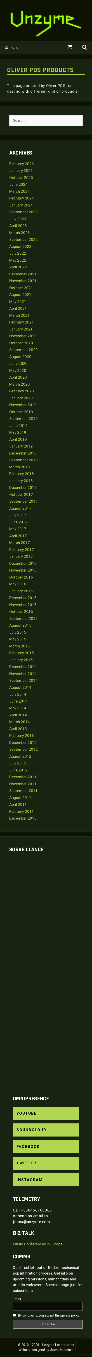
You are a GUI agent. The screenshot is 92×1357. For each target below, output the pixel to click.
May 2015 (17, 639)
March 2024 (19, 191)
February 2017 (21, 549)
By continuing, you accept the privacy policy (46, 1315)
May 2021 (17, 301)
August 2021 (20, 294)
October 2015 (21, 611)
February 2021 (21, 322)
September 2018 (23, 460)
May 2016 (17, 584)
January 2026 (21, 170)
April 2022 (18, 267)
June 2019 (18, 425)
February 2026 (21, 164)
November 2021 (23, 281)
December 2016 (23, 563)
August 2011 (20, 797)
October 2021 (21, 288)
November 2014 (23, 673)
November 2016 (23, 570)
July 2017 (17, 515)
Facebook (28, 1146)
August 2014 (20, 687)
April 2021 (18, 308)
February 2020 (21, 391)
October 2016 (21, 577)
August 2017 (20, 508)
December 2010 (23, 818)
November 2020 (23, 336)
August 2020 (20, 356)
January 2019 (21, 446)
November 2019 (23, 405)
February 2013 (21, 735)
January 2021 (21, 329)
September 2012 (23, 749)
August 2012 (20, 756)
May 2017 (17, 529)
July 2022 (17, 253)
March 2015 (19, 646)
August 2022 (20, 246)
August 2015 (20, 625)
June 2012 (18, 770)
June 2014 (18, 701)
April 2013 (18, 729)
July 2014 (17, 694)
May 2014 (17, 708)
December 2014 (23, 666)
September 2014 (23, 680)
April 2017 (18, 536)
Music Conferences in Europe (37, 1244)
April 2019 (18, 439)
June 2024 (18, 184)
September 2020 (23, 349)
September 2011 (23, 790)
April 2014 (18, 715)
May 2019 (17, 432)
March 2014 (19, 722)
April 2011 (18, 804)
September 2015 (23, 618)
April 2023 (18, 225)
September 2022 (23, 239)
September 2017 (23, 501)
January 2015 (21, 660)
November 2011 (23, 784)
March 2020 (19, 384)
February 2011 (21, 811)
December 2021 (23, 274)
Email (17, 1299)
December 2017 (23, 487)
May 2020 (17, 370)
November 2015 (23, 604)
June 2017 (18, 522)
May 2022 (17, 260)
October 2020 (21, 343)
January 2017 (21, 556)
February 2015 (21, 653)
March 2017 (19, 542)
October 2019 (21, 412)
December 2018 (23, 453)
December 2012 (23, 742)
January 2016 (21, 591)
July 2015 (17, 632)
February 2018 (21, 473)
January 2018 (21, 480)
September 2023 (23, 212)
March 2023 (19, 232)
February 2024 (21, 198)
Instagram (30, 1179)
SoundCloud (31, 1129)
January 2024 (21, 205)
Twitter (26, 1163)
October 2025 (21, 177)
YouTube (27, 1113)
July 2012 (17, 763)
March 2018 (19, 467)
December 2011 (23, 777)
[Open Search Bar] (84, 47)
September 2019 (23, 418)
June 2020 (18, 363)
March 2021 (19, 315)
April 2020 (18, 377)
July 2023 (17, 219)
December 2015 (23, 597)
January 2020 (21, 398)
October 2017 (21, 494)
